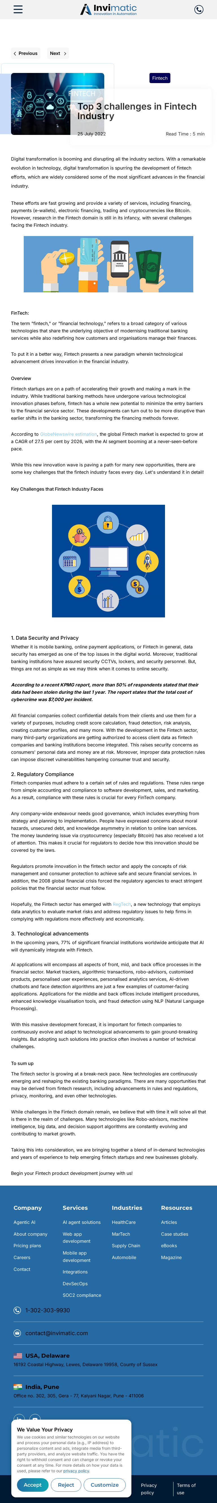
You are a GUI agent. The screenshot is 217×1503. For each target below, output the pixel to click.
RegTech (122, 904)
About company (30, 1234)
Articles (169, 1222)
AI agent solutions (82, 1222)
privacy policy (76, 1470)
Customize (104, 1484)
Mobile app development (76, 1256)
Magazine (171, 1257)
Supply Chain (126, 1245)
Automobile (124, 1257)
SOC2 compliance (82, 1295)
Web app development (76, 1237)
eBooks (169, 1245)
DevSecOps (75, 1283)
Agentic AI (24, 1222)
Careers (22, 1257)
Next (58, 53)
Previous (26, 53)
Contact (22, 1269)
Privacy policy (149, 1488)
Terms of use (186, 1488)
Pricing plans (27, 1245)
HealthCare (124, 1222)
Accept (33, 1485)
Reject (66, 1484)
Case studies (174, 1234)
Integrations (75, 1272)
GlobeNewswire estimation (68, 434)
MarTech (121, 1234)
